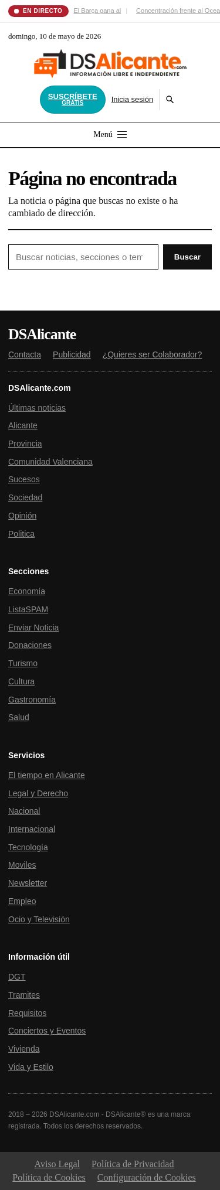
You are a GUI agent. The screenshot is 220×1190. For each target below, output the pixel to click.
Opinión (22, 515)
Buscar (187, 257)
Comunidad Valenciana (50, 461)
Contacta (24, 354)
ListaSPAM (28, 609)
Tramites (24, 995)
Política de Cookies (48, 1177)
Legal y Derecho (38, 793)
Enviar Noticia (33, 627)
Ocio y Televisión (39, 919)
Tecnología (28, 847)
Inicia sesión (132, 99)
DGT (17, 976)
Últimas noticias (37, 407)
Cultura (21, 681)
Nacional (24, 811)
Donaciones (30, 645)
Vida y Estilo (30, 1067)
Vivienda (23, 1048)
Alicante (23, 425)
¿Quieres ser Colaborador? (152, 354)
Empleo (22, 901)
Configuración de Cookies (146, 1177)
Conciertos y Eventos (47, 1030)
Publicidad (72, 354)
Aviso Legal (57, 1164)
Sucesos (24, 479)
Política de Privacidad (133, 1164)
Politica (21, 533)
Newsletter (27, 883)
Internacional (31, 829)
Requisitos (27, 1013)
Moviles (22, 865)
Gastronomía (32, 699)
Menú (110, 134)
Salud (18, 717)
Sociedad (25, 497)
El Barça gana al (97, 10)
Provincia (25, 443)
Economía (26, 591)
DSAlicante (42, 334)
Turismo (23, 663)
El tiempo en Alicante (46, 775)
